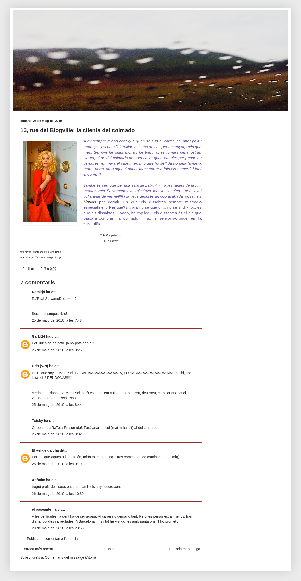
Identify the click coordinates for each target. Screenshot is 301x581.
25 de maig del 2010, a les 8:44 (57, 405)
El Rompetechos (112, 235)
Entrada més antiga (184, 549)
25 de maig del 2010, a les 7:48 (57, 320)
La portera (112, 241)
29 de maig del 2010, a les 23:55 (58, 528)
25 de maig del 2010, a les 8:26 (57, 350)
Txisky (37, 421)
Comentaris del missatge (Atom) (70, 557)
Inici (111, 549)
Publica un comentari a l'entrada (52, 539)
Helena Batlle (53, 252)
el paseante (41, 509)
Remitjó (38, 292)
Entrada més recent (37, 549)
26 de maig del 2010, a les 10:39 (58, 493)
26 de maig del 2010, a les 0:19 (57, 464)
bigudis (89, 202)
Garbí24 (38, 336)
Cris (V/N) (40, 366)
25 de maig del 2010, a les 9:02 (57, 434)
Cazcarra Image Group (47, 257)
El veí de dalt (43, 450)
